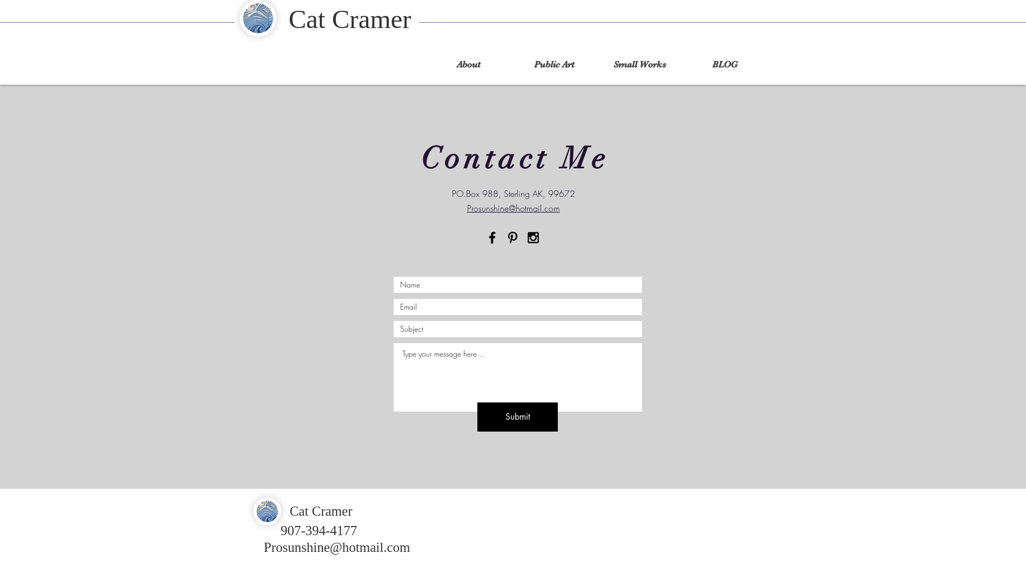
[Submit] (517, 417)
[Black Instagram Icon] (533, 237)
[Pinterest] (513, 237)
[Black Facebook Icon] (492, 237)
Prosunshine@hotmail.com (337, 547)
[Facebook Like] (757, 502)
